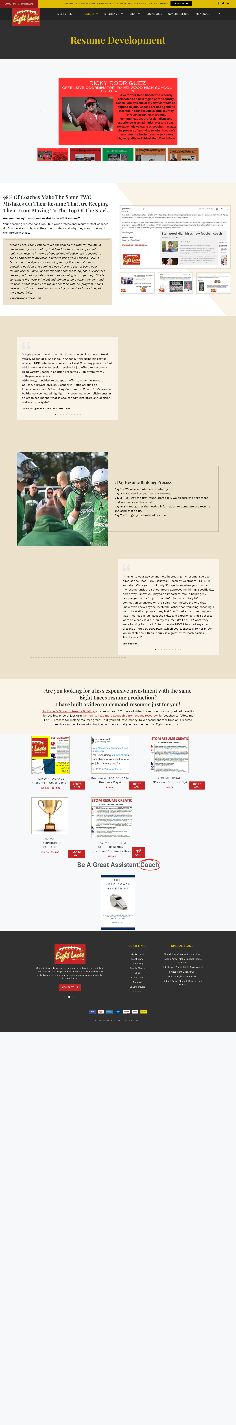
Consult (92, 14)
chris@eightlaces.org (23, 4)
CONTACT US (70, 987)
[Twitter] (69, 997)
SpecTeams (115, 14)
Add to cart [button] (77, 785)
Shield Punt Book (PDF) (182, 971)
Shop (136, 14)
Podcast (137, 982)
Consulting (137, 963)
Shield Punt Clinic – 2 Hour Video (182, 954)
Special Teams (137, 968)
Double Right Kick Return (182, 976)
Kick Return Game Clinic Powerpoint (182, 967)
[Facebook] (64, 997)
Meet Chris (68, 14)
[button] (40, 111)
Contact (137, 991)
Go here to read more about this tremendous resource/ (120, 715)
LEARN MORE (181, 3)
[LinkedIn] (74, 997)
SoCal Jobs (154, 13)
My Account (204, 13)
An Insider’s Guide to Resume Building (68, 711)
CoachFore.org (179, 13)
